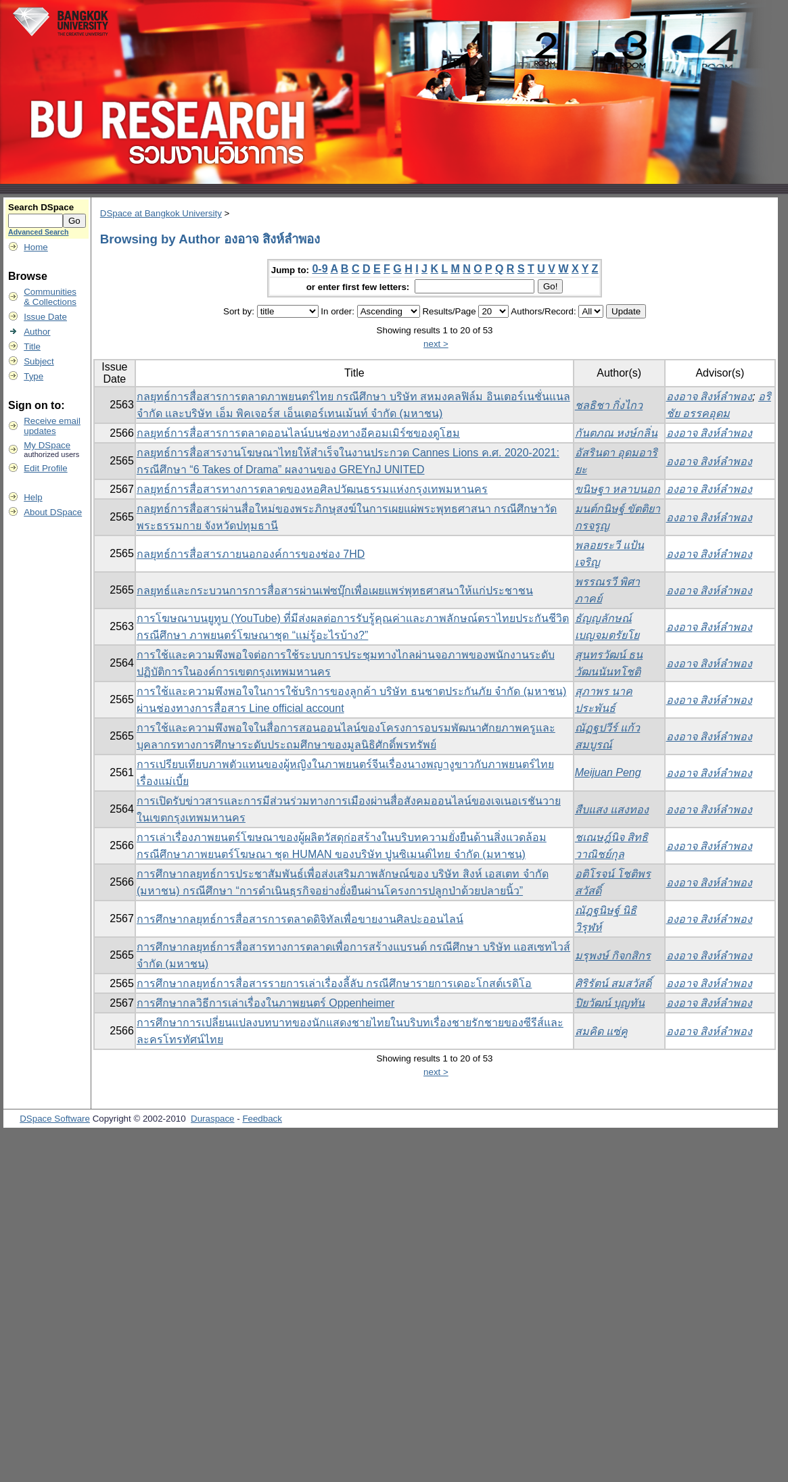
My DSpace (47, 445)
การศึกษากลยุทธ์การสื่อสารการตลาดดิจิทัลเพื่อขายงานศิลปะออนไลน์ (300, 919)
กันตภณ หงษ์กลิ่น (616, 433)
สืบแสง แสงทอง (612, 809)
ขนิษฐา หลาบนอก (617, 489)
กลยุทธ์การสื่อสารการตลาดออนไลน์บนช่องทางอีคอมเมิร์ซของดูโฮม (298, 433)
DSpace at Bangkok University (161, 213)
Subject (38, 361)
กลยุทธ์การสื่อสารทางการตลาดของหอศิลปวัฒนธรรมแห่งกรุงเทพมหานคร (312, 489)
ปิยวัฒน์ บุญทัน (610, 1003)
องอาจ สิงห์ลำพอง (709, 396)
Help (33, 497)
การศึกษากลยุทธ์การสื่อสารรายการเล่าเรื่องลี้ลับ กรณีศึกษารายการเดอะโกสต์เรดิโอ (334, 983)
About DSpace (53, 512)
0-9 (319, 268)
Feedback (262, 1119)
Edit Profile (45, 468)
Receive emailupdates (52, 426)
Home (36, 247)
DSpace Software (55, 1119)
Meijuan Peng (608, 772)
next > (435, 344)
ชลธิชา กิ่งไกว (609, 405)
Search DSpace (41, 207)
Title (32, 346)
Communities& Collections (50, 297)
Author (37, 332)
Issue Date (45, 317)
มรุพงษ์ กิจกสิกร (613, 955)
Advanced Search (38, 232)
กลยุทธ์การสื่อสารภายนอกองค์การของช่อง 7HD (251, 554)
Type (33, 376)
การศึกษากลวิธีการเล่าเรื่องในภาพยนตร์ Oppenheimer (265, 1003)
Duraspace (212, 1119)
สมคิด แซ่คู (601, 1031)
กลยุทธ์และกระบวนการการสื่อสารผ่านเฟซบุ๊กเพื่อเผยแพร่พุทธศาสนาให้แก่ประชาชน (335, 590)
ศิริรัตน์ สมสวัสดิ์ (613, 983)
